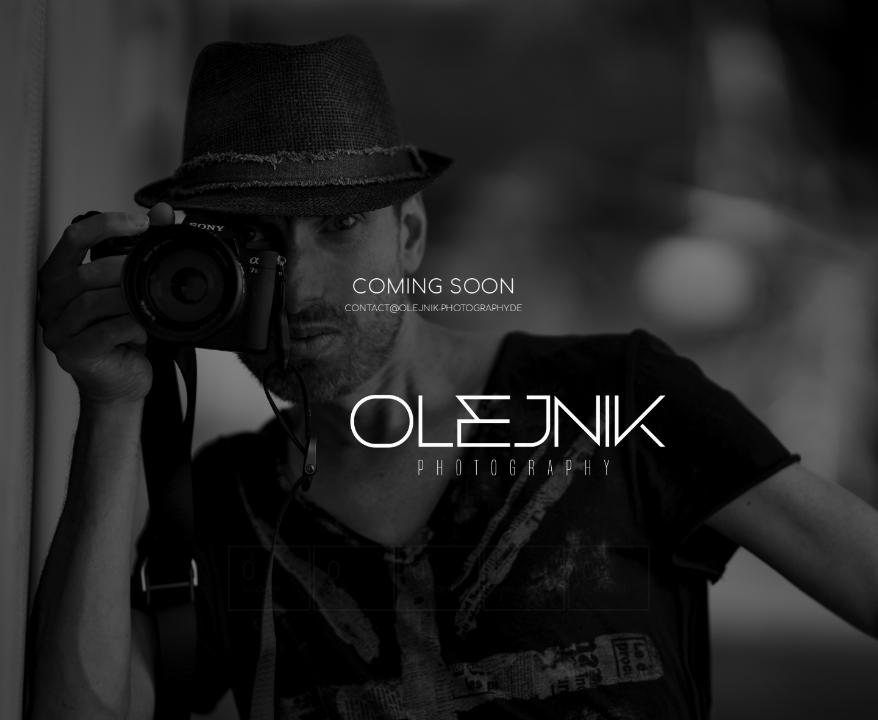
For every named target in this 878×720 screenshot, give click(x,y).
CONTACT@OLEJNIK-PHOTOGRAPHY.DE (424, 308)
